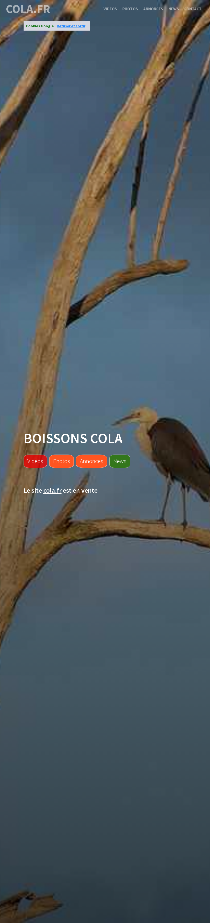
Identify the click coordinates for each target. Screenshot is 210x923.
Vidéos (35, 461)
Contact (193, 9)
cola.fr (28, 9)
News (174, 9)
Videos (110, 9)
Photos (130, 9)
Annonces (153, 9)
